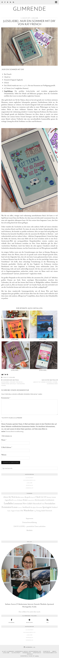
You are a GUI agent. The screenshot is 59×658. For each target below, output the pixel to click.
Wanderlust (29, 488)
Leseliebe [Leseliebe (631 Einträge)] (8, 503)
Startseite (46, 651)
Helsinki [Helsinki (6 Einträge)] (54, 497)
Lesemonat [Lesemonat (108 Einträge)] (17, 503)
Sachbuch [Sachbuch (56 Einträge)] (26, 507)
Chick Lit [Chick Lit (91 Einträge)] (39, 497)
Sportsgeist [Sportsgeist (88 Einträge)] (47, 507)
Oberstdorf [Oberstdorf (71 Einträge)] (36, 503)
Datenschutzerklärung (29, 522)
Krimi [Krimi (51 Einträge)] (25, 500)
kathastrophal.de (35, 651)
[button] (57, 2)
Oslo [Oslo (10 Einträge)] (43, 504)
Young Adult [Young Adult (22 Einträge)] (40, 510)
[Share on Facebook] (4, 374)
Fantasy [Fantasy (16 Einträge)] (49, 497)
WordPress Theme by (29, 656)
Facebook (29, 647)
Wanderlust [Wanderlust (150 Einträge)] (28, 510)
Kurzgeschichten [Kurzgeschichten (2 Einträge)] (30, 500)
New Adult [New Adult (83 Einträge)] (27, 503)
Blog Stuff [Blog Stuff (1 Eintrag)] (33, 497)
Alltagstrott (29, 477)
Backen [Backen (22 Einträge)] (18, 497)
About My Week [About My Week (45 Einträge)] (9, 497)
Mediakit (29, 530)
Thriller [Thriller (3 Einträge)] (9, 511)
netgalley (25, 85)
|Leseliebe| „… (15, 339)
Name (3, 440)
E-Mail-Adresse (6, 447)
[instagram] (2, 2)
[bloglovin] (7, 2)
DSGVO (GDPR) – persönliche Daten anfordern (29, 526)
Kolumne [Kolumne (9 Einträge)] (20, 500)
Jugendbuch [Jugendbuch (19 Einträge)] (9, 500)
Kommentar (5, 398)
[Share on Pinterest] (7, 374)
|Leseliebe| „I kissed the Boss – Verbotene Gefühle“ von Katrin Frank (15, 382)
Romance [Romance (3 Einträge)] (20, 507)
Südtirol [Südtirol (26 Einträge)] (54, 507)
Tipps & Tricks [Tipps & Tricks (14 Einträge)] (15, 511)
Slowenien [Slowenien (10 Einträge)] (39, 507)
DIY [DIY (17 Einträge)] (45, 497)
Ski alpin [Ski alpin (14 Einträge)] (33, 507)
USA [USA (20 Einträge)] (21, 511)
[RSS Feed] (10, 2)
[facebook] (11, 621)
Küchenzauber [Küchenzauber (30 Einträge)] (40, 500)
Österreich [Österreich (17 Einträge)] (48, 511)
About (54, 651)
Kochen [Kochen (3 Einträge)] (15, 500)
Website (3, 455)
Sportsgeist (29, 485)
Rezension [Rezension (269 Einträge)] (6, 507)
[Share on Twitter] (6, 374)
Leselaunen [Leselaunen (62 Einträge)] (49, 500)
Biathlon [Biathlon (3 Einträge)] (22, 497)
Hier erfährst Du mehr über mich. (29, 612)
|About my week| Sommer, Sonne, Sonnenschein (44, 381)
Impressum (29, 518)
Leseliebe (35, 18)
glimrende (29, 9)
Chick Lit (5, 377)
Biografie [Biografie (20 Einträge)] (28, 497)
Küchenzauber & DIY (29, 480)
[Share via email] (2, 374)
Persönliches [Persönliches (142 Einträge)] (50, 503)
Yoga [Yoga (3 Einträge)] (35, 511)
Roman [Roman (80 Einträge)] (14, 507)
